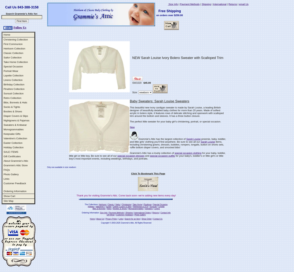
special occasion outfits (162, 155)
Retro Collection (12, 98)
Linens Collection (13, 80)
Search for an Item (132, 219)
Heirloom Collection (14, 48)
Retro (109, 209)
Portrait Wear (11, 71)
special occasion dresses (131, 155)
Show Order (147, 219)
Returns (233, 4)
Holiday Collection (14, 147)
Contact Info (165, 213)
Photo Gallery (11, 174)
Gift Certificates (12, 156)
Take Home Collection (16, 62)
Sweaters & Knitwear (15, 125)
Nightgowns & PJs (140, 207)
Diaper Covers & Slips (16, 116)
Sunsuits (153, 207)
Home (7, 34)
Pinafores (148, 204)
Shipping (206, 4)
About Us (100, 219)
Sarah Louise (193, 139)
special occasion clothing (188, 153)
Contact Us (157, 219)
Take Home (137, 204)
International (219, 4)
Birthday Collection (14, 84)
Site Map (9, 201)
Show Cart (9, 196)
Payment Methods (190, 4)
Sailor (117, 204)
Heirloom (102, 204)
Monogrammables (14, 129)
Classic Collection (13, 53)
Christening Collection (16, 39)
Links (6, 178)
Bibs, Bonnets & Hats (15, 102)
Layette (161, 207)
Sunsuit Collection (14, 93)
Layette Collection (13, 75)
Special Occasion (13, 66)
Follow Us (20, 27)
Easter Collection (13, 143)
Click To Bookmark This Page (148, 173)
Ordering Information (15, 191)
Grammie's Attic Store (16, 165)
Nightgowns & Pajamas (16, 120)
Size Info (173, 4)
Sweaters (149, 209)
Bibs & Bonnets (99, 209)
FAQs (7, 169)
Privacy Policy (111, 219)
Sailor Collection (13, 57)
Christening (126, 204)
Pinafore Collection (14, 89)
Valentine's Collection (15, 138)
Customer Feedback (15, 183)
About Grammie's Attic (16, 160)
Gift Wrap (111, 215)
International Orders (142, 213)
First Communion (13, 44)
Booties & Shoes (13, 111)
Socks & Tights (12, 107)
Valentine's (100, 207)
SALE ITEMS (11, 152)
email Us (244, 4)
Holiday (91, 207)
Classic (111, 204)
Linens (157, 209)
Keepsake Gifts (12, 134)
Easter (109, 207)
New (132, 127)
